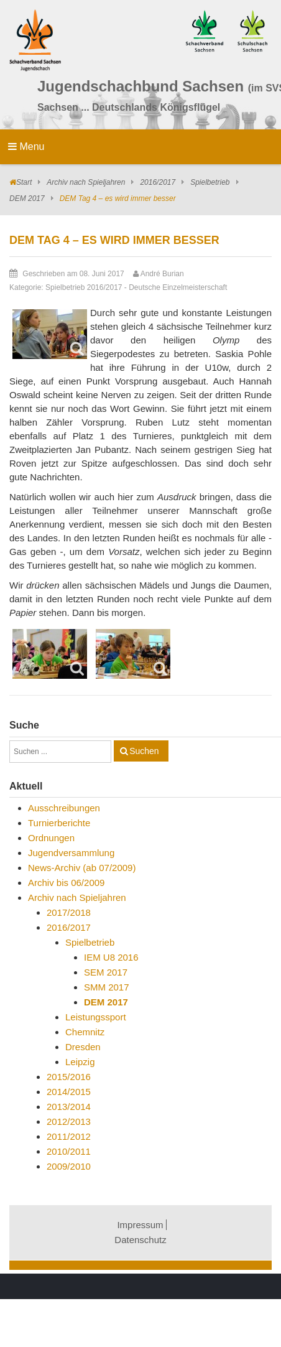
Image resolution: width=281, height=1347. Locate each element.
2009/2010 (69, 1166)
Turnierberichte (59, 823)
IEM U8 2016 (111, 957)
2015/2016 (69, 1076)
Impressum (140, 1224)
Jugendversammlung (71, 852)
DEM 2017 (27, 198)
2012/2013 (69, 1121)
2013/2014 (69, 1106)
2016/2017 (157, 182)
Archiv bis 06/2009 (66, 882)
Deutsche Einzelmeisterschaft (178, 287)
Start (24, 182)
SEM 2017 (105, 972)
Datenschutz (140, 1239)
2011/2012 (69, 1136)
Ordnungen (51, 837)
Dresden (83, 1047)
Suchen (144, 751)
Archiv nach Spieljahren (86, 182)
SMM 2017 (106, 987)
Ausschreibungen (64, 808)
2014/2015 (69, 1091)
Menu (26, 146)
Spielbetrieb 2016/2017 (83, 287)
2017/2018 (69, 912)
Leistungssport (95, 1017)
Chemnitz (84, 1032)
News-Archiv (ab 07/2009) (82, 867)
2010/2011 (69, 1151)
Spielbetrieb (209, 182)
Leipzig (80, 1061)
